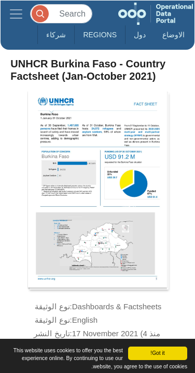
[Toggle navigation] (16, 13)
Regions (100, 35)
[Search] (61, 13)
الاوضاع (173, 35)
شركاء (56, 35)
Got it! (157, 353)
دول (140, 35)
